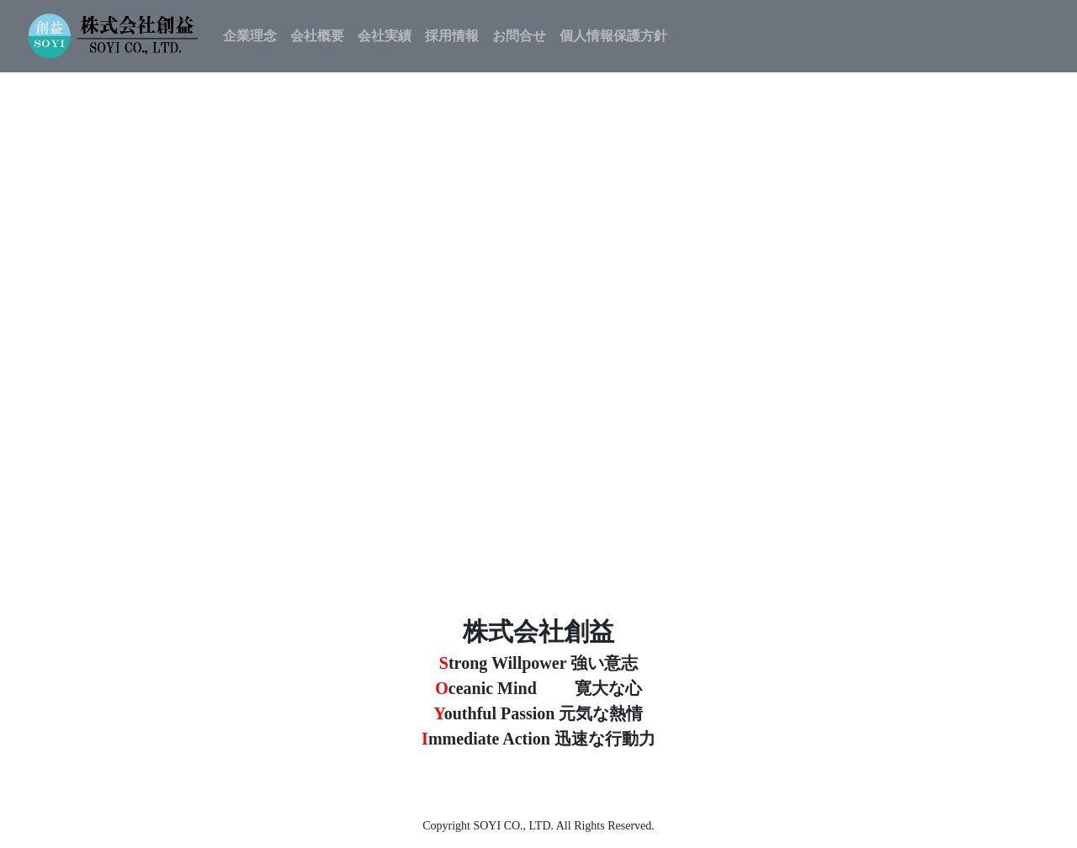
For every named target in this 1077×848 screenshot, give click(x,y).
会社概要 (317, 36)
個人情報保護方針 (613, 36)
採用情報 (452, 36)
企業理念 (250, 36)
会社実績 (384, 36)
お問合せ (519, 36)
